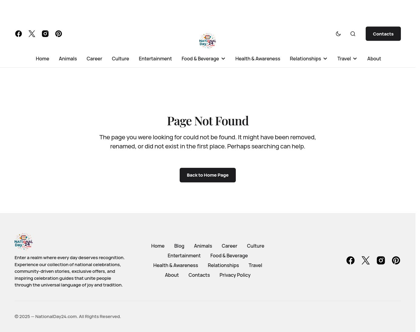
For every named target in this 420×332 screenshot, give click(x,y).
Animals (203, 245)
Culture (255, 245)
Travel (255, 265)
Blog (179, 245)
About (172, 275)
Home (157, 245)
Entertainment (184, 255)
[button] (338, 34)
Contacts (383, 34)
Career (229, 245)
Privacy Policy (235, 275)
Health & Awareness (175, 265)
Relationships (223, 265)
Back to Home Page (208, 175)
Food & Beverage (229, 255)
